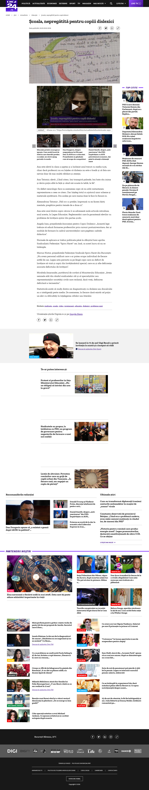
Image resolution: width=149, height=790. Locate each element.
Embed (41, 130)
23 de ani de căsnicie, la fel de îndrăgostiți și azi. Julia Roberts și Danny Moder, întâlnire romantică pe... (121, 700)
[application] (74, 107)
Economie (52, 3)
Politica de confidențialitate (81, 763)
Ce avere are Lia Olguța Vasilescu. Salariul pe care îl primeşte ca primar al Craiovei (121, 625)
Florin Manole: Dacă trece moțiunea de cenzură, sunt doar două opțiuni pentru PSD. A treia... (131, 217)
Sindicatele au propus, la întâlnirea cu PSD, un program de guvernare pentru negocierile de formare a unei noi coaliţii (56, 431)
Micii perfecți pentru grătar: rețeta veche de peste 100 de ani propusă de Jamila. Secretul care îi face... (52, 625)
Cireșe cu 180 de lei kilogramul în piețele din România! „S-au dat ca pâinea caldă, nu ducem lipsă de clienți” (52, 670)
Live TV (134, 3)
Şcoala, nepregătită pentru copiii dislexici (54, 15)
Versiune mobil (75, 779)
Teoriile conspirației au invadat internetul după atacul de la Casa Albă (92, 610)
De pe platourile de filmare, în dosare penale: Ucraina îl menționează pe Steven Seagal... (130, 190)
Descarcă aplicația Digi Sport (89, 349)
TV (79, 3)
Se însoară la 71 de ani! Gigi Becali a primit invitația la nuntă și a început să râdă (97, 344)
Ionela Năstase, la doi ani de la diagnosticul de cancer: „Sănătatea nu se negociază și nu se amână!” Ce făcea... (51, 638)
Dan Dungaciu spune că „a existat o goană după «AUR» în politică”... (27, 528)
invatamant (69, 306)
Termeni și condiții (64, 763)
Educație (35, 15)
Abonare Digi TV (37, 770)
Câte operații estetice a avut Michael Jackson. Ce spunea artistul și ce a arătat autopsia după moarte (50, 715)
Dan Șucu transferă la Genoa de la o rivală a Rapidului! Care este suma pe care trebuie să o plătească (126, 579)
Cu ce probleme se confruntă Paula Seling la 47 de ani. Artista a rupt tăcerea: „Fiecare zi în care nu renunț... (52, 655)
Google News (76, 314)
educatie (78, 306)
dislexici (86, 306)
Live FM (120, 3)
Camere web (99, 770)
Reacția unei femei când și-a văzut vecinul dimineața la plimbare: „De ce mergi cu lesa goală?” (51, 700)
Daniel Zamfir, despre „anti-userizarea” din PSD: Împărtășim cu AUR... (82, 514)
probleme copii (97, 306)
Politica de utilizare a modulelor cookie (61, 770)
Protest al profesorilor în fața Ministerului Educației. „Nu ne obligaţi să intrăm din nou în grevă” (56, 384)
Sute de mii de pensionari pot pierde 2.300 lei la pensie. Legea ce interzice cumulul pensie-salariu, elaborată (121, 670)
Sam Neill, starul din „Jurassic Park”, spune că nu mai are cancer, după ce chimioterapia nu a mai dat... (121, 655)
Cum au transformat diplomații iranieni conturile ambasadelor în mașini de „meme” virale (120, 504)
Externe (63, 3)
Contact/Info (112, 770)
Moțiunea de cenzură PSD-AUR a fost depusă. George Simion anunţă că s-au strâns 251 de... (132, 163)
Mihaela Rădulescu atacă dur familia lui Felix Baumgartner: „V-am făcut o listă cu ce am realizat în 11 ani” (52, 684)
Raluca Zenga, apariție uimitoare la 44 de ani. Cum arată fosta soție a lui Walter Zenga (126, 610)
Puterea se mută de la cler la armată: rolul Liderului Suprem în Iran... (82, 524)
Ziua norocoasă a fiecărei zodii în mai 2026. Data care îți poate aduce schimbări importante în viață (38, 596)
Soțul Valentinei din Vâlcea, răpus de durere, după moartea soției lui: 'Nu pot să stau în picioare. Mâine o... (92, 579)
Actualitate (38, 3)
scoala (55, 306)
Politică (26, 3)
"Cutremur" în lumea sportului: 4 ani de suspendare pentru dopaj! (120, 640)
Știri (15, 15)
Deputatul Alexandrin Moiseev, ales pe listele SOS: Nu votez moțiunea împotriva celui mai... (132, 136)
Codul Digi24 (85, 770)
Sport (72, 3)
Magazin (86, 3)
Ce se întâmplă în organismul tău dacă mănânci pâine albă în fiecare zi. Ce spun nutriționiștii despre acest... (120, 685)
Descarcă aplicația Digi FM (42, 644)
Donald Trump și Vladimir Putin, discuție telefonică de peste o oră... (82, 504)
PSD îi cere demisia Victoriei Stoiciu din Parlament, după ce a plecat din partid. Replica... (131, 109)
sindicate (48, 306)
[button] (74, 107)
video (61, 306)
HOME (8, 15)
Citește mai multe (107, 542)
